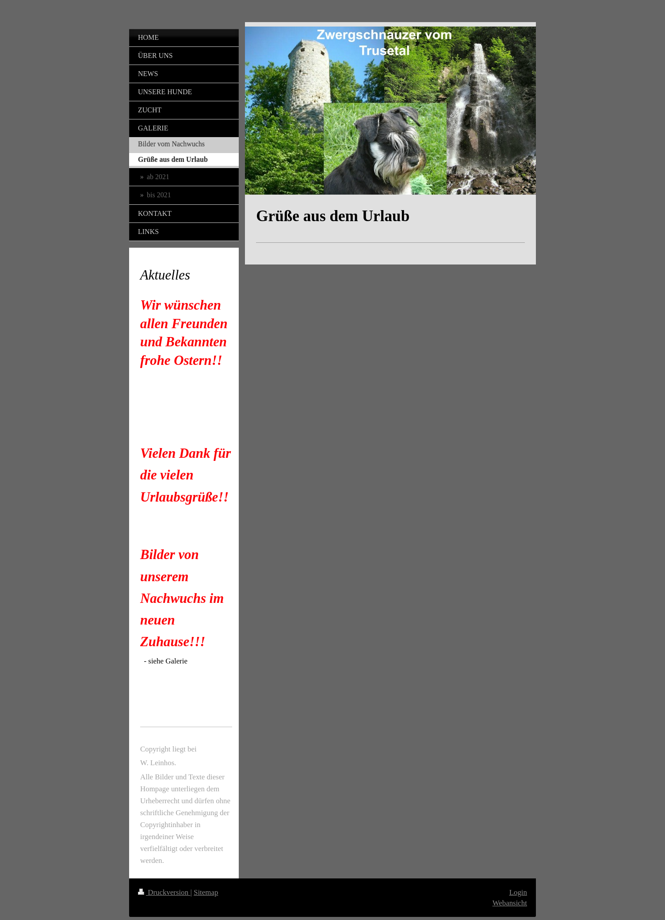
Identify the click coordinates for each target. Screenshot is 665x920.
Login (518, 892)
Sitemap (206, 892)
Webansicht (510, 903)
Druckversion (164, 892)
